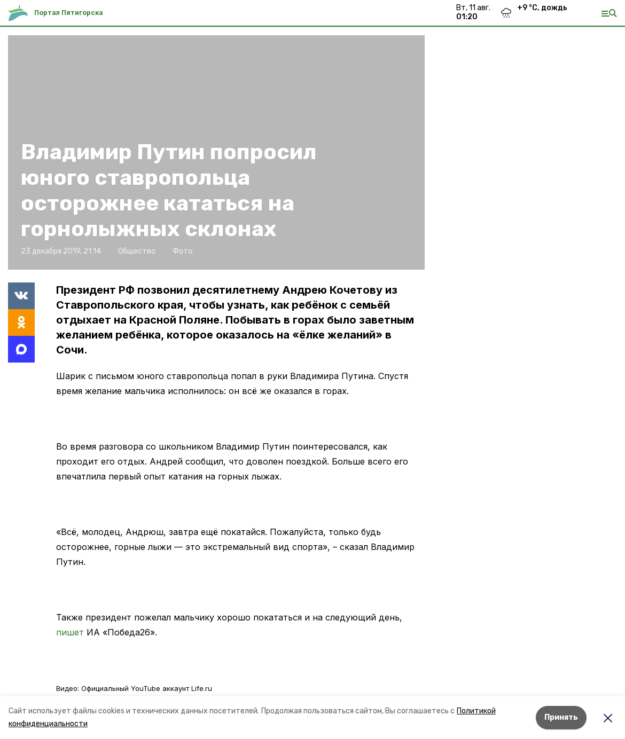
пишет (70, 632)
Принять (561, 717)
